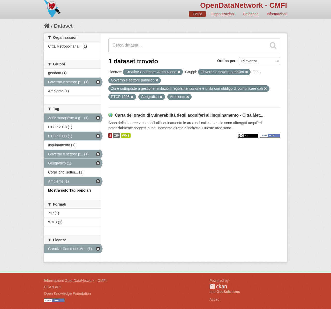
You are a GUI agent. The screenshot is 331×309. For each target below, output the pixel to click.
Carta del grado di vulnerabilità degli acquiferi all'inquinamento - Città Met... (189, 115)
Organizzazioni (222, 14)
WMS (126, 135)
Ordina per (226, 61)
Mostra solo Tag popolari (69, 190)
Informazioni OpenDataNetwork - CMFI (75, 280)
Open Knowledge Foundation (67, 293)
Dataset (63, 26)
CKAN (218, 286)
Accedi (214, 299)
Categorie (251, 14)
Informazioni (277, 14)
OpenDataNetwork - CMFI (243, 5)
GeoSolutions (228, 292)
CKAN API (52, 287)
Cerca (197, 14)
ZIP (116, 135)
